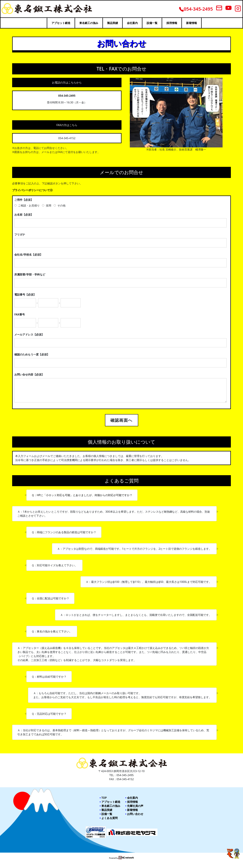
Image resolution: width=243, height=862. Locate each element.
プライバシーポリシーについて (32, 190)
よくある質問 (109, 818)
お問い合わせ (135, 814)
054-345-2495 (196, 9)
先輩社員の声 (135, 806)
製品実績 (112, 23)
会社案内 (132, 23)
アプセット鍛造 (60, 23)
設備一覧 (152, 23)
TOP (104, 798)
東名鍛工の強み (88, 23)
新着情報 (191, 23)
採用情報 (171, 23)
